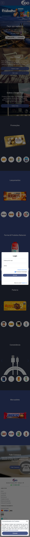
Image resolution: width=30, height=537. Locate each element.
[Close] (27, 521)
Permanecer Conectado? (21, 271)
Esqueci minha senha (22, 269)
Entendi (15, 533)
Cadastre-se (24, 282)
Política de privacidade (13, 530)
